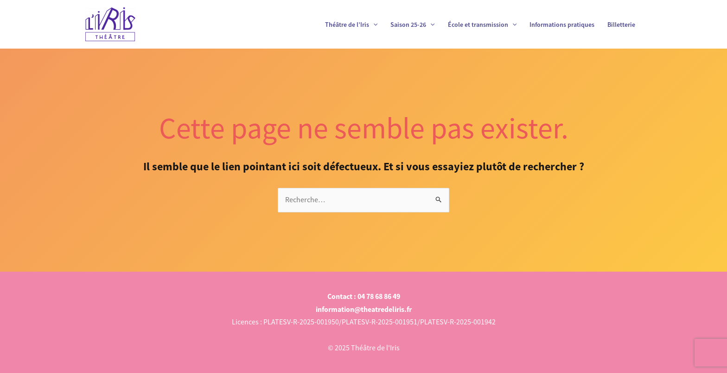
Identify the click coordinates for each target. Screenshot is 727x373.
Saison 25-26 (412, 24)
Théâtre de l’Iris (351, 24)
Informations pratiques (561, 24)
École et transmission (482, 24)
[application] (373, 24)
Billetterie (621, 24)
